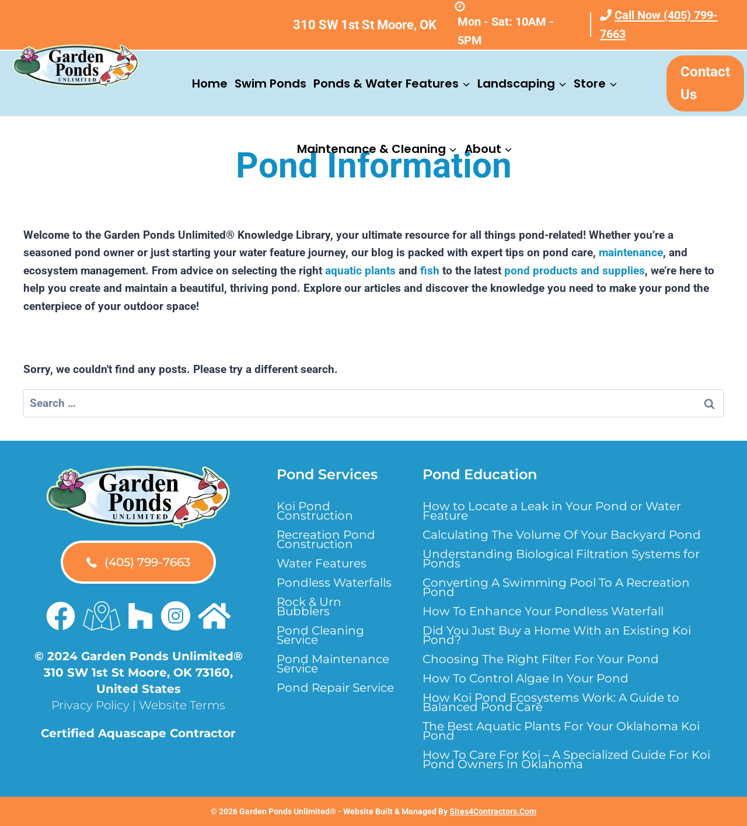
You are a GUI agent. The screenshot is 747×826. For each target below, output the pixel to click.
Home (210, 83)
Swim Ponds (270, 83)
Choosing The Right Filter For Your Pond (541, 659)
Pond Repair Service (335, 688)
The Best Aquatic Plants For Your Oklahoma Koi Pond (561, 731)
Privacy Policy (90, 705)
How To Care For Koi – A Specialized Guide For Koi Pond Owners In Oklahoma (566, 759)
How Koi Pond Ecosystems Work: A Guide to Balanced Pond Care (551, 702)
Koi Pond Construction (315, 510)
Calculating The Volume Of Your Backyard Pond (562, 535)
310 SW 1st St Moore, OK (365, 25)
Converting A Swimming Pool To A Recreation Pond (556, 587)
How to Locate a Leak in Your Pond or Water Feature (552, 510)
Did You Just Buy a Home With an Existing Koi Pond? (557, 635)
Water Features (321, 563)
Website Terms (182, 705)
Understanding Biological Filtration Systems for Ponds (561, 558)
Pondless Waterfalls (334, 583)
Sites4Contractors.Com (492, 811)
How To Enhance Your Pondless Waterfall (543, 611)
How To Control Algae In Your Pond (526, 678)
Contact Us (705, 83)
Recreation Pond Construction (326, 539)
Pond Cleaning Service (320, 635)
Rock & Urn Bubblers (309, 606)
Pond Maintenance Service (333, 663)
